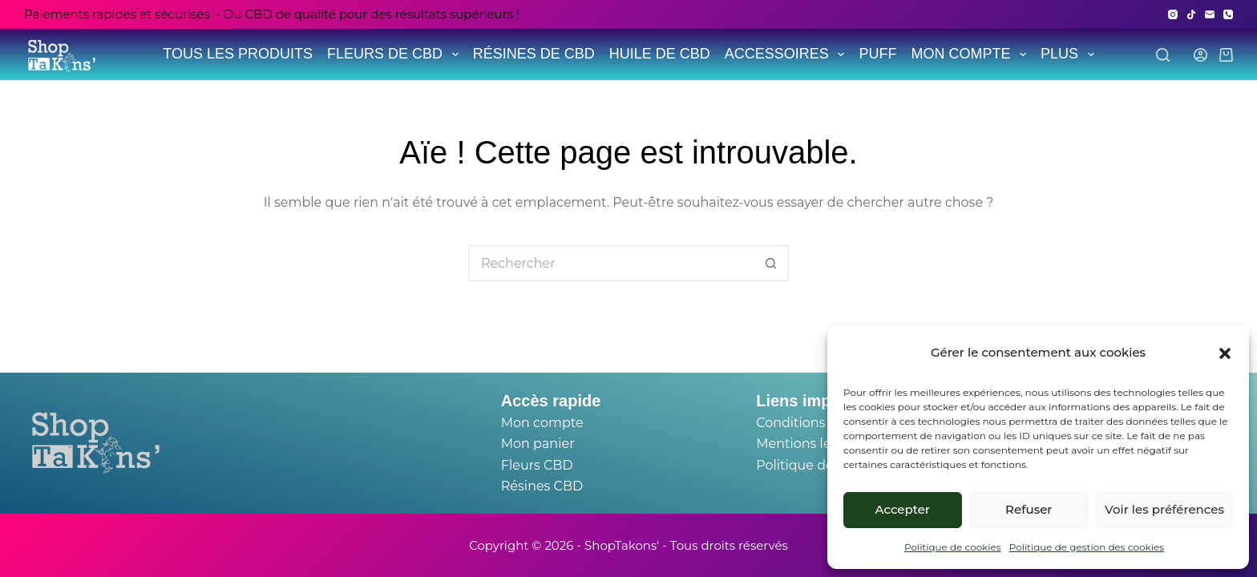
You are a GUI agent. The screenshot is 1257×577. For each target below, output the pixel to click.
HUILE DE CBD (659, 54)
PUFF (877, 54)
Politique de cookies (952, 547)
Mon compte (542, 422)
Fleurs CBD (537, 465)
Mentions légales (810, 443)
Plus (1069, 54)
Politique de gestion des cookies (1086, 547)
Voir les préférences (1164, 509)
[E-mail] (1210, 14)
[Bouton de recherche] (771, 263)
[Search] (1163, 55)
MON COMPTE (970, 54)
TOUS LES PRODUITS (238, 54)
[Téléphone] (1228, 14)
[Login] (1200, 55)
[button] (1225, 353)
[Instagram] (1173, 14)
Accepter (902, 509)
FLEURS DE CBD (394, 54)
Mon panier (538, 443)
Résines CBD (542, 486)
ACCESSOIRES (786, 54)
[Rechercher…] (610, 263)
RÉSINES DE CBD (534, 54)
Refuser (1028, 509)
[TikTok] (1191, 14)
